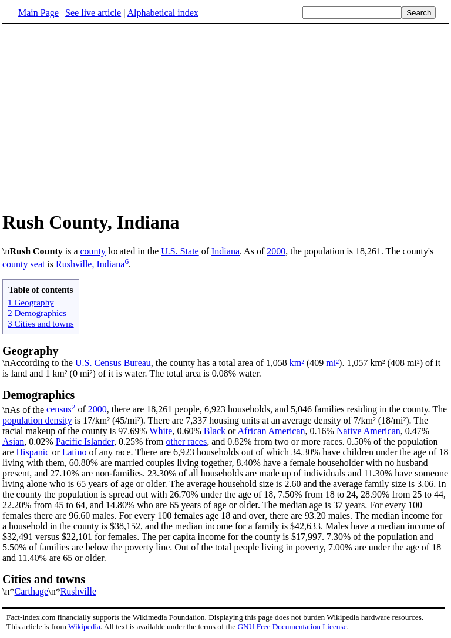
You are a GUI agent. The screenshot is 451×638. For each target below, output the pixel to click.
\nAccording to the (38, 363)
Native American (368, 431)
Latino (74, 452)
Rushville (78, 591)
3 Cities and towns (41, 323)
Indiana (225, 251)
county (93, 251)
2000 (276, 251)
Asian (13, 441)
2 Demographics (37, 313)
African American (271, 431)
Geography (30, 350)
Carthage (31, 591)
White (160, 431)
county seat (23, 264)
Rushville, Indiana (90, 264)
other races (186, 441)
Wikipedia (84, 626)
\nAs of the (225, 401)
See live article (93, 13)
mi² (332, 363)
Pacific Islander (85, 441)
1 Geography (31, 302)
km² (297, 363)
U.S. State (179, 251)
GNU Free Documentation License (291, 626)
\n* (225, 584)
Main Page (38, 13)
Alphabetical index (162, 13)
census (59, 410)
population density (37, 420)
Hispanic (33, 452)
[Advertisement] (225, 117)
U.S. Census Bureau (113, 363)
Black (215, 431)
